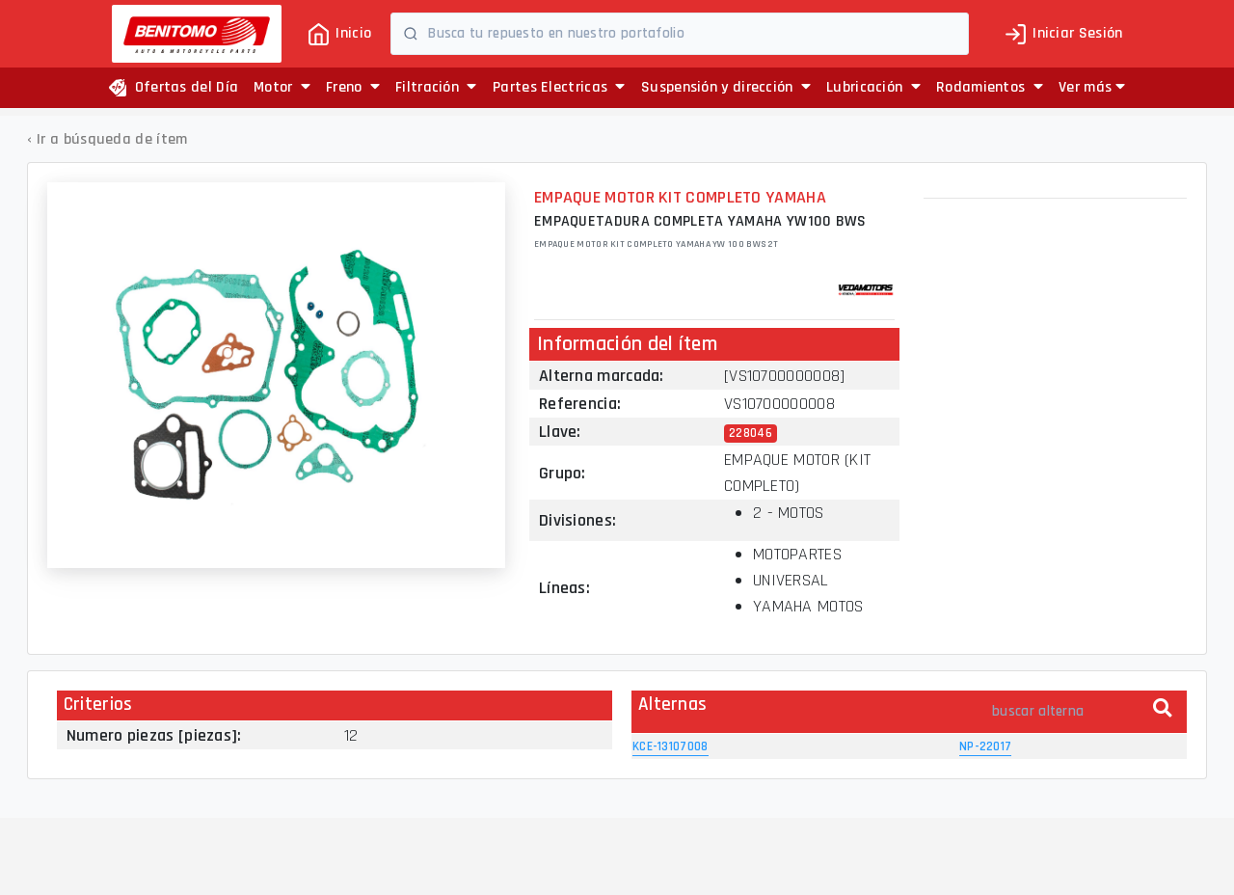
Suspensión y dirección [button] (726, 87)
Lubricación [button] (873, 87)
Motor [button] (282, 87)
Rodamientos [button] (989, 87)
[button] (1092, 87)
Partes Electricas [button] (559, 87)
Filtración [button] (436, 87)
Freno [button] (353, 87)
